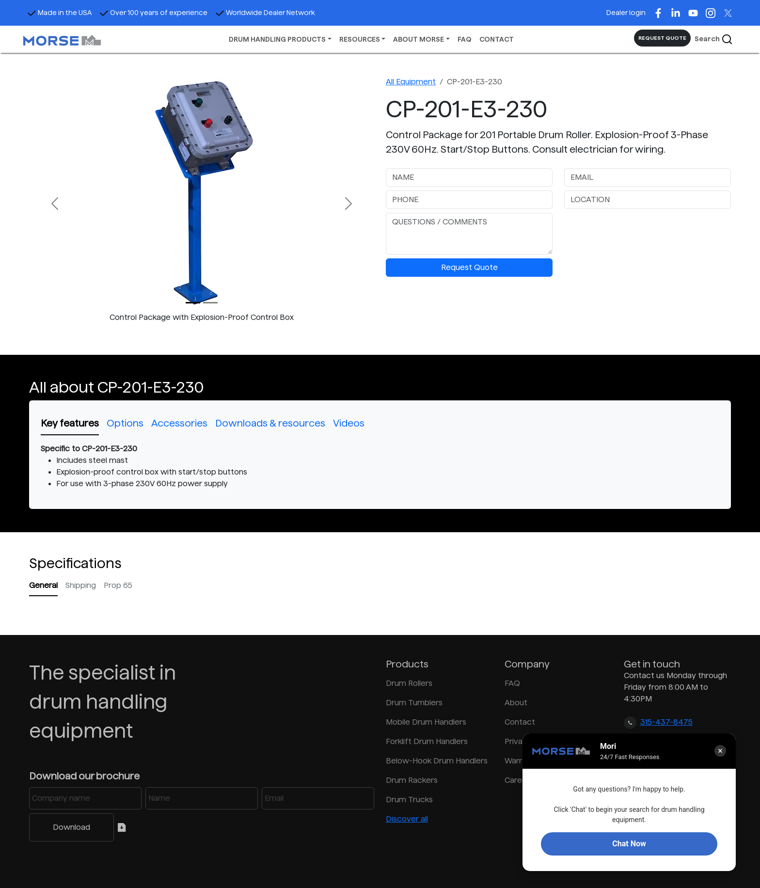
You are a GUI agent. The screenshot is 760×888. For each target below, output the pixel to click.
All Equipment (411, 82)
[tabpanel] (380, 466)
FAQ (465, 39)
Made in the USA (59, 12)
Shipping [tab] (80, 585)
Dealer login (626, 12)
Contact (520, 722)
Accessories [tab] (179, 423)
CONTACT (496, 39)
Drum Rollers (409, 683)
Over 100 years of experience (153, 12)
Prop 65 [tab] (118, 585)
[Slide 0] (193, 302)
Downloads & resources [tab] (270, 423)
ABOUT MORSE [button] (418, 39)
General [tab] (43, 585)
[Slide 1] (210, 302)
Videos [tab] (348, 423)
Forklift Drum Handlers (427, 741)
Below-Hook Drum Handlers (437, 761)
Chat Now (629, 843)
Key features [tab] (70, 423)
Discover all (407, 819)
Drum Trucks (409, 799)
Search (714, 39)
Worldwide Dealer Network (265, 12)
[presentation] (638, 232)
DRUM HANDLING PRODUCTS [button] (277, 39)
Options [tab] (125, 423)
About (516, 702)
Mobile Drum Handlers (426, 722)
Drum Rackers (412, 780)
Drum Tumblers (414, 702)
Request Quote (469, 267)
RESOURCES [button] (359, 39)
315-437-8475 (666, 722)
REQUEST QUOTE (662, 38)
